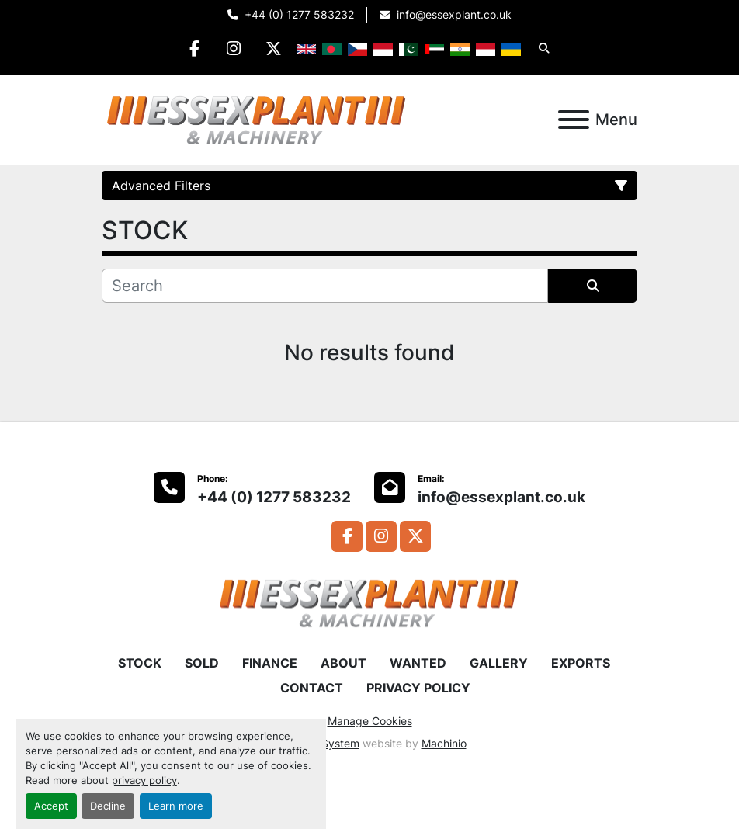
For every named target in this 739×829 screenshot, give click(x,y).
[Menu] (573, 119)
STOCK (139, 663)
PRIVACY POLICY (418, 687)
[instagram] (234, 48)
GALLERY (499, 663)
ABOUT (343, 663)
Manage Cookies (370, 720)
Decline (108, 806)
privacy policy (144, 780)
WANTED (418, 663)
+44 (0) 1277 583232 (299, 15)
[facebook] (194, 48)
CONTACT (311, 687)
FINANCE (269, 663)
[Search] (325, 286)
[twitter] (274, 48)
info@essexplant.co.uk (454, 15)
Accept (51, 806)
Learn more (175, 806)
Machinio (444, 743)
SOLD (202, 663)
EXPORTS (580, 663)
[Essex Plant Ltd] (369, 601)
